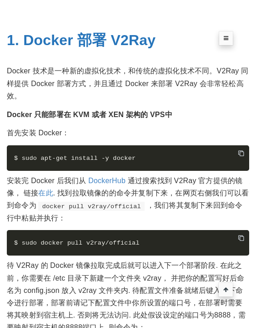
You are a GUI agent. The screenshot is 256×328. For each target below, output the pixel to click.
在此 (45, 194)
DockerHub (106, 181)
